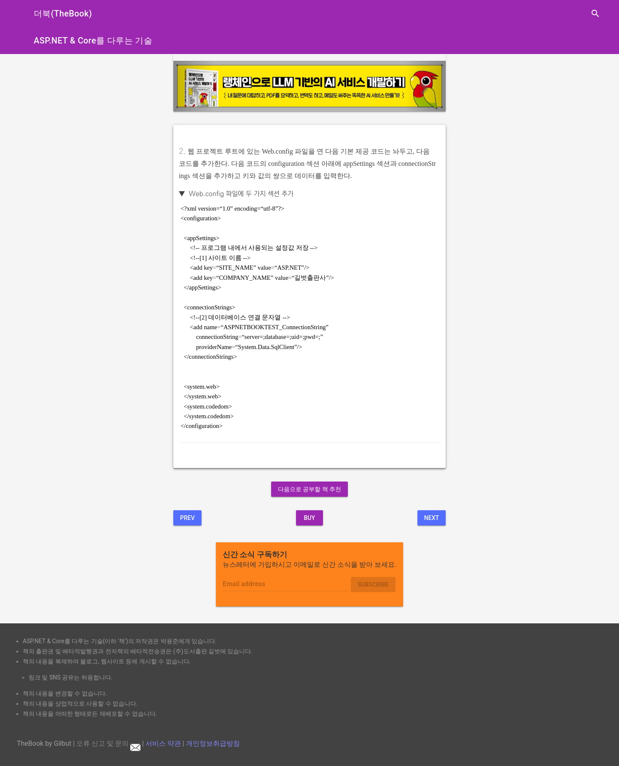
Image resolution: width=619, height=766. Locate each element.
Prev (187, 517)
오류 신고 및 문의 (108, 743)
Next (431, 517)
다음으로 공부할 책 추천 (309, 489)
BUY (309, 517)
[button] (193, 86)
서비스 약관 (163, 743)
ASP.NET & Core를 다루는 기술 (93, 40)
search (595, 13)
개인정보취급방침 (213, 743)
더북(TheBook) (63, 13)
